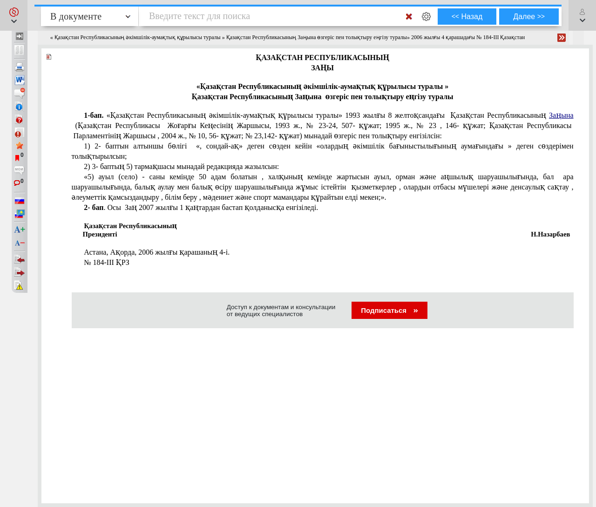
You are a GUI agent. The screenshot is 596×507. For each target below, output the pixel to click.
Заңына (561, 115)
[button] (13, 15)
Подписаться (389, 310)
